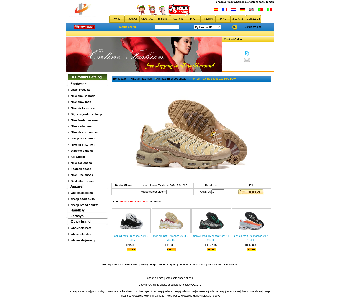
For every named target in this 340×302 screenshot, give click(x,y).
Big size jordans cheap (86, 114)
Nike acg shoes (81, 162)
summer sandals (82, 150)
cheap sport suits (83, 199)
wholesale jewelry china (142, 295)
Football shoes (81, 169)
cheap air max (225, 1)
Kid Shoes (78, 156)
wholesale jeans (82, 192)
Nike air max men (83, 144)
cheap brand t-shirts (84, 205)
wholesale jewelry (83, 240)
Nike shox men (81, 102)
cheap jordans (163, 291)
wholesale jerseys (209, 295)
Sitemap (269, 1)
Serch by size (253, 26)
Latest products (80, 89)
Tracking (208, 18)
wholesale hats (81, 228)
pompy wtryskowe (101, 291)
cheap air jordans (80, 291)
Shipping (162, 18)
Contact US (253, 18)
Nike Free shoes (82, 175)
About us (117, 264)
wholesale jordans (206, 291)
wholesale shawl (82, 234)
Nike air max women (84, 132)
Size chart (199, 264)
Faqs (153, 264)
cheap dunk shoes (83, 138)
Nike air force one (83, 108)
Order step (147, 18)
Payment (177, 18)
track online (215, 264)
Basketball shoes (82, 181)
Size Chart (238, 18)
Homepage (119, 78)
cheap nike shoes (122, 291)
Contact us (231, 264)
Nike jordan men (82, 126)
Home (116, 18)
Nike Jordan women (84, 120)
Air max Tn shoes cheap (171, 78)
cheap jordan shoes (184, 291)
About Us (132, 18)
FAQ (192, 18)
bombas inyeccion (144, 291)
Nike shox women (83, 96)
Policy (144, 264)
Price (223, 18)
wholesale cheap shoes (248, 1)
